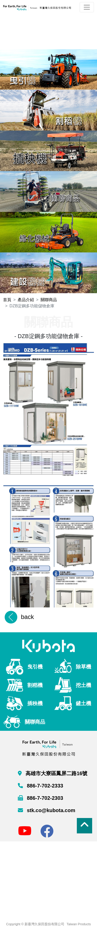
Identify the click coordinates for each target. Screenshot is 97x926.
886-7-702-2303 (44, 798)
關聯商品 (49, 300)
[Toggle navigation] (87, 7)
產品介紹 (26, 300)
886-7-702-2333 (44, 786)
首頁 (7, 300)
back (27, 616)
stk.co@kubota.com (50, 810)
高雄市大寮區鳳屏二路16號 (56, 773)
